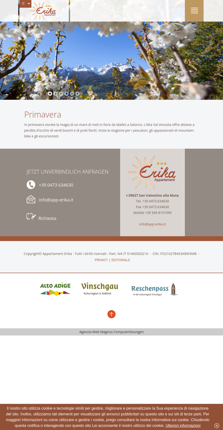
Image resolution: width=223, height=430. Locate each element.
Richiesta (41, 217)
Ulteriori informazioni (183, 426)
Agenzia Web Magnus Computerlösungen (111, 332)
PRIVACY (101, 260)
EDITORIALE (121, 260)
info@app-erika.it (50, 199)
